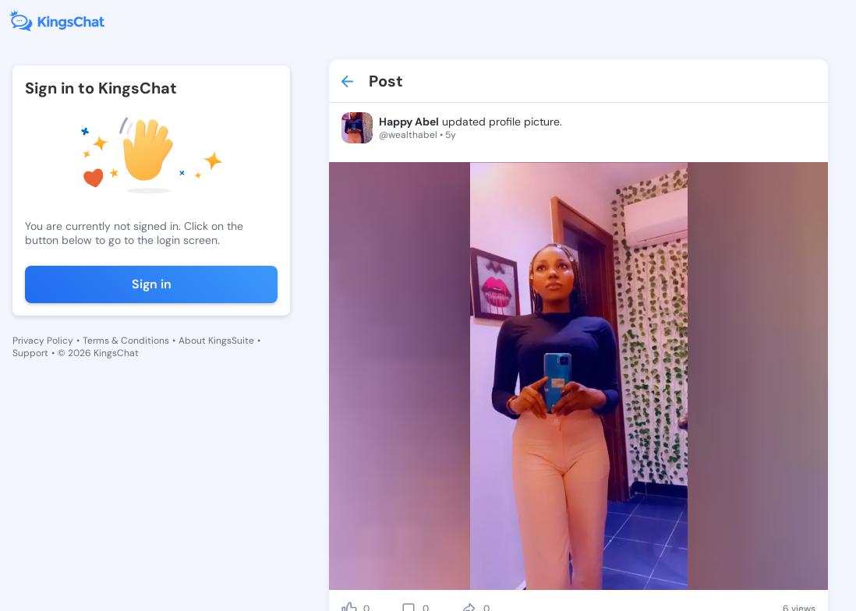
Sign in (152, 284)
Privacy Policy (42, 340)
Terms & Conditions (126, 340)
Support (30, 353)
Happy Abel (409, 122)
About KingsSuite (216, 340)
